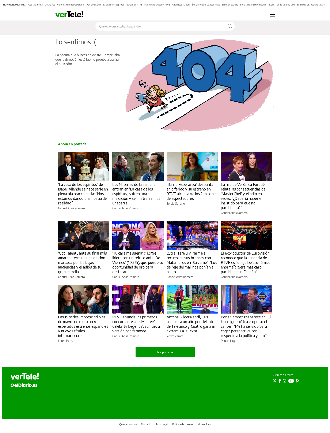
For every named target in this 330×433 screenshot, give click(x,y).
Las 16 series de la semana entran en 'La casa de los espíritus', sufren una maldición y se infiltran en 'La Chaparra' (136, 193)
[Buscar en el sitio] (160, 26)
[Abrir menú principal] (272, 14)
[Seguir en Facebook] (279, 381)
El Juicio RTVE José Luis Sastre (311, 4)
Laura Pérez (65, 341)
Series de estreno (230, 4)
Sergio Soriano (176, 203)
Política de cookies (182, 424)
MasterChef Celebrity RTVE (157, 4)
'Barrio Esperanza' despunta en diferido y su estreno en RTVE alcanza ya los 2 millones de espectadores (192, 191)
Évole (271, 4)
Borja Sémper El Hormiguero (253, 4)
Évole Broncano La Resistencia (206, 4)
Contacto (146, 424)
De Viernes (50, 4)
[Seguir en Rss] (297, 381)
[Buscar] (230, 26)
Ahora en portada (72, 144)
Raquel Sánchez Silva (285, 4)
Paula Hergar (229, 341)
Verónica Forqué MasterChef (70, 4)
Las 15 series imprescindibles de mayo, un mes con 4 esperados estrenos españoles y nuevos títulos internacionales (83, 326)
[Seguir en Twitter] (274, 381)
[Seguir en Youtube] (291, 381)
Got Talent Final (35, 4)
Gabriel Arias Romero (71, 208)
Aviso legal (162, 424)
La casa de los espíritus (113, 4)
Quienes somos (128, 424)
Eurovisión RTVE (134, 4)
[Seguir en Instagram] (284, 381)
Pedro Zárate (175, 336)
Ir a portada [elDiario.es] (165, 352)
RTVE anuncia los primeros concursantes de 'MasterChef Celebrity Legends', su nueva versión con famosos (136, 323)
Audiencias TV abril (181, 4)
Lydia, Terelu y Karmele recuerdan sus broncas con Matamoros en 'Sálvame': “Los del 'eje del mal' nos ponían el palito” (192, 262)
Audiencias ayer (94, 4)
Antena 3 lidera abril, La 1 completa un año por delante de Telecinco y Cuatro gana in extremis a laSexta (191, 323)
